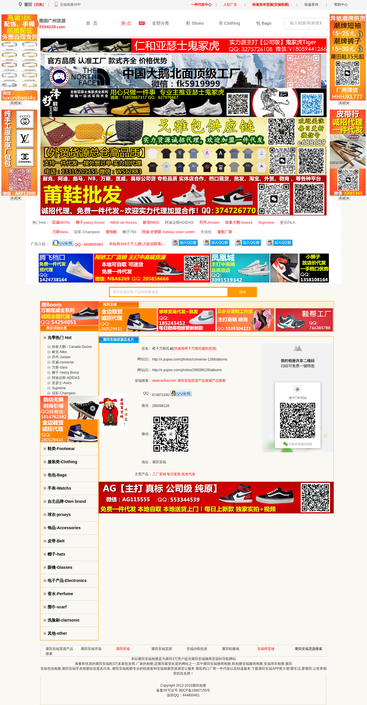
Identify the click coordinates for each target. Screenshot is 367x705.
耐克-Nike (59, 352)
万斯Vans (60, 232)
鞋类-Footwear (61, 448)
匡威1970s (61, 222)
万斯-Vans (59, 367)
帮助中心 (341, 5)
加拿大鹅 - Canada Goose (72, 347)
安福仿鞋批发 (197, 649)
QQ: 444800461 (77, 243)
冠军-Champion (87, 232)
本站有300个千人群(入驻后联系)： (137, 244)
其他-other (57, 633)
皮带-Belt (56, 541)
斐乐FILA (287, 222)
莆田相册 (199, 685)
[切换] (39, 5)
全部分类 (160, 23)
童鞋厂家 (224, 232)
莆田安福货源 (161, 649)
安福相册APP (70, 5)
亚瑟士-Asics (62, 383)
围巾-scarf (57, 607)
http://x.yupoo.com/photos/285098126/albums (187, 370)
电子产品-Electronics (67, 580)
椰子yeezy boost (90, 222)
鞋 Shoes (195, 23)
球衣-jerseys (59, 514)
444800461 (191, 695)
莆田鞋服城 (230, 649)
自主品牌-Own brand (67, 501)
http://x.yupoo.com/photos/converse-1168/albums (189, 359)
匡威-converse (63, 362)
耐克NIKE (151, 222)
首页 (91, 23)
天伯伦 (206, 232)
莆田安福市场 (91, 649)
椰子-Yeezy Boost (65, 373)
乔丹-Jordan (61, 357)
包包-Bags (57, 475)
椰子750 (129, 232)
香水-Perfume (60, 593)
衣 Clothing (229, 23)
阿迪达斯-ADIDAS (66, 378)
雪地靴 (111, 232)
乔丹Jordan (209, 222)
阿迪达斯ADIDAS (179, 222)
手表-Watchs (59, 488)
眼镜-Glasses (60, 567)
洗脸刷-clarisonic (64, 620)
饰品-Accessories (64, 527)
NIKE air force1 (123, 222)
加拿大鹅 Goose (239, 222)
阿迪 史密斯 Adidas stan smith (168, 232)
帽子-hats (56, 554)
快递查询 (311, 5)
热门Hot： (40, 222)
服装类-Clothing (62, 461)
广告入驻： (40, 244)
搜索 (242, 292)
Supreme (266, 222)
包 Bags (263, 23)
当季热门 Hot (59, 337)
